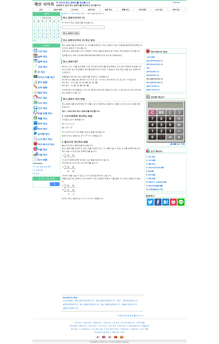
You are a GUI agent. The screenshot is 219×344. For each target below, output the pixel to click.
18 (42, 34)
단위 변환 (142, 10)
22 (58, 34)
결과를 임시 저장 (177, 144)
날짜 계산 (91, 10)
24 (38, 37)
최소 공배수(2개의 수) (89, 304)
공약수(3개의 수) (70, 304)
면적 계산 (176, 10)
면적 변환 (151, 178)
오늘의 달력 (57, 10)
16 (34, 34)
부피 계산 (40, 129)
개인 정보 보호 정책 (43, 167)
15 (58, 31)
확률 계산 (125, 10)
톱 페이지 (65, 14)
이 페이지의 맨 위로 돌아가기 (129, 316)
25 (42, 37)
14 (54, 31)
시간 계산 (74, 10)
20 (50, 34)
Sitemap (176, 2)
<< (35, 18)
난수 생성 (151, 157)
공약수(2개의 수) (130, 300)
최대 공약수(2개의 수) (84, 300)
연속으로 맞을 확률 (155, 186)
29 (46, 24)
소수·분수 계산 (42, 139)
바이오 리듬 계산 (44, 77)
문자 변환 (40, 82)
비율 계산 (40, 149)
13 (50, 31)
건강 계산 (40, 67)
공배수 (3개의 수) (70, 308)
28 (42, 24)
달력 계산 (108, 10)
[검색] (40, 184)
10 (38, 31)
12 (46, 31)
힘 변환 (151, 171)
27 (38, 24)
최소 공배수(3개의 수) (110, 304)
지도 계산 (40, 103)
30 (50, 24)
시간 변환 (151, 160)
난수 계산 (159, 10)
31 (54, 24)
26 (34, 24)
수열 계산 (40, 154)
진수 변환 (40, 160)
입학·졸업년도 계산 (156, 189)
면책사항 (39, 170)
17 (38, 34)
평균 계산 (40, 92)
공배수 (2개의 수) (129, 304)
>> (58, 18)
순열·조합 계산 (42, 113)
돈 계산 (39, 72)
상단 (41, 10)
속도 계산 (40, 98)
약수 (119, 300)
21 (54, 34)
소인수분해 (68, 300)
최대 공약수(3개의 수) (105, 300)
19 (46, 34)
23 (34, 37)
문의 (37, 173)
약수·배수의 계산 (44, 144)
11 (42, 31)
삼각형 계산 (41, 134)
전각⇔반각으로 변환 (156, 168)
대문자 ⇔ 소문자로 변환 (157, 182)
